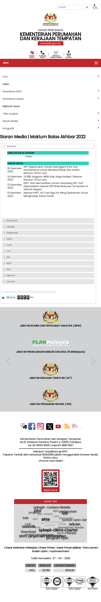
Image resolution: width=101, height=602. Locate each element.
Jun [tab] (7, 251)
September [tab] (10, 232)
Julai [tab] (7, 244)
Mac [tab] (7, 269)
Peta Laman (69, 56)
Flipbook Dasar (11, 106)
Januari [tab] (9, 281)
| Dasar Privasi (46, 547)
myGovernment (59, 551)
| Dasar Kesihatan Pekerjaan (21, 547)
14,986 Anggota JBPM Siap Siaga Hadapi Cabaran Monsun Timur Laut (53, 178)
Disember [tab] (9, 146)
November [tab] (10, 220)
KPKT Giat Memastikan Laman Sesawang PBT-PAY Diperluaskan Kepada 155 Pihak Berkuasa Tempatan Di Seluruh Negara (56, 186)
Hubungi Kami (42, 56)
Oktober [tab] (9, 226)
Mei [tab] (6, 257)
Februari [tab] (9, 275)
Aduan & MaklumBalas (56, 56)
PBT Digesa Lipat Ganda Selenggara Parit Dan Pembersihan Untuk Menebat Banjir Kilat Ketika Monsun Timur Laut (51, 170)
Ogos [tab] (7, 238)
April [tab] (7, 263)
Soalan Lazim (32, 56)
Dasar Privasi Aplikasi (69, 547)
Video (6, 84)
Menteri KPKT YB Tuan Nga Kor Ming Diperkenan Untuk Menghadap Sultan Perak (56, 194)
